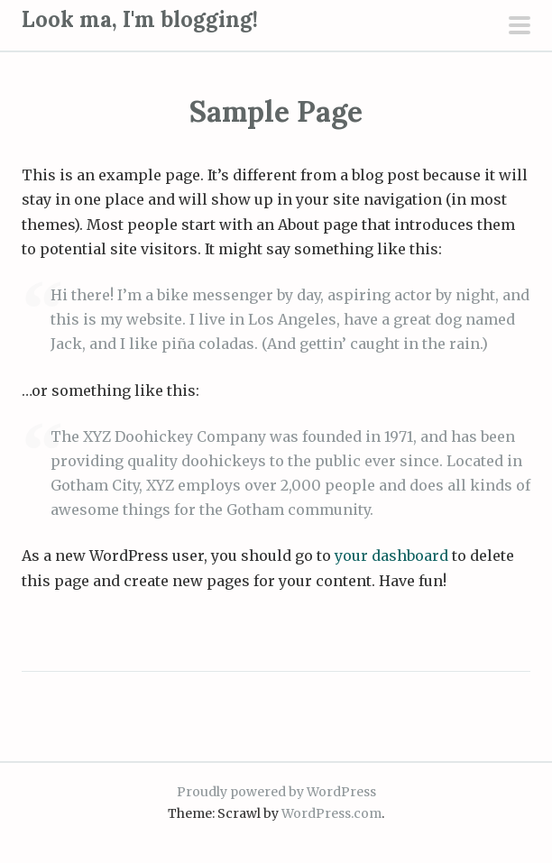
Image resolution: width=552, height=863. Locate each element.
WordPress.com (331, 813)
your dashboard (391, 555)
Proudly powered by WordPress (276, 792)
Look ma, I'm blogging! (140, 19)
